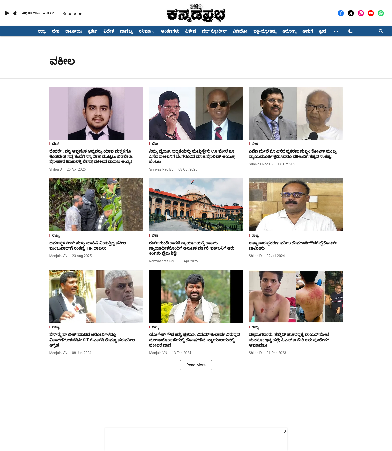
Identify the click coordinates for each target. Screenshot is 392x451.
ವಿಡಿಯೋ (240, 31)
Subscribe (72, 13)
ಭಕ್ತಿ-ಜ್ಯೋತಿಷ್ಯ (264, 31)
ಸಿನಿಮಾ (145, 31)
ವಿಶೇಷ (190, 31)
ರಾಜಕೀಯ (73, 31)
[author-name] (56, 169)
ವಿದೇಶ (108, 31)
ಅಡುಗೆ (307, 31)
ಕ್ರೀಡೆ (322, 31)
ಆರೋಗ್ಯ (289, 31)
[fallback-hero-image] (96, 113)
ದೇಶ (55, 31)
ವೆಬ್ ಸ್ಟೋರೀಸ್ (214, 31)
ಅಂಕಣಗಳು (170, 31)
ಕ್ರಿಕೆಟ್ (92, 31)
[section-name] (96, 144)
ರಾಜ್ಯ (42, 31)
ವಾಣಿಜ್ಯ (126, 31)
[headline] (96, 156)
